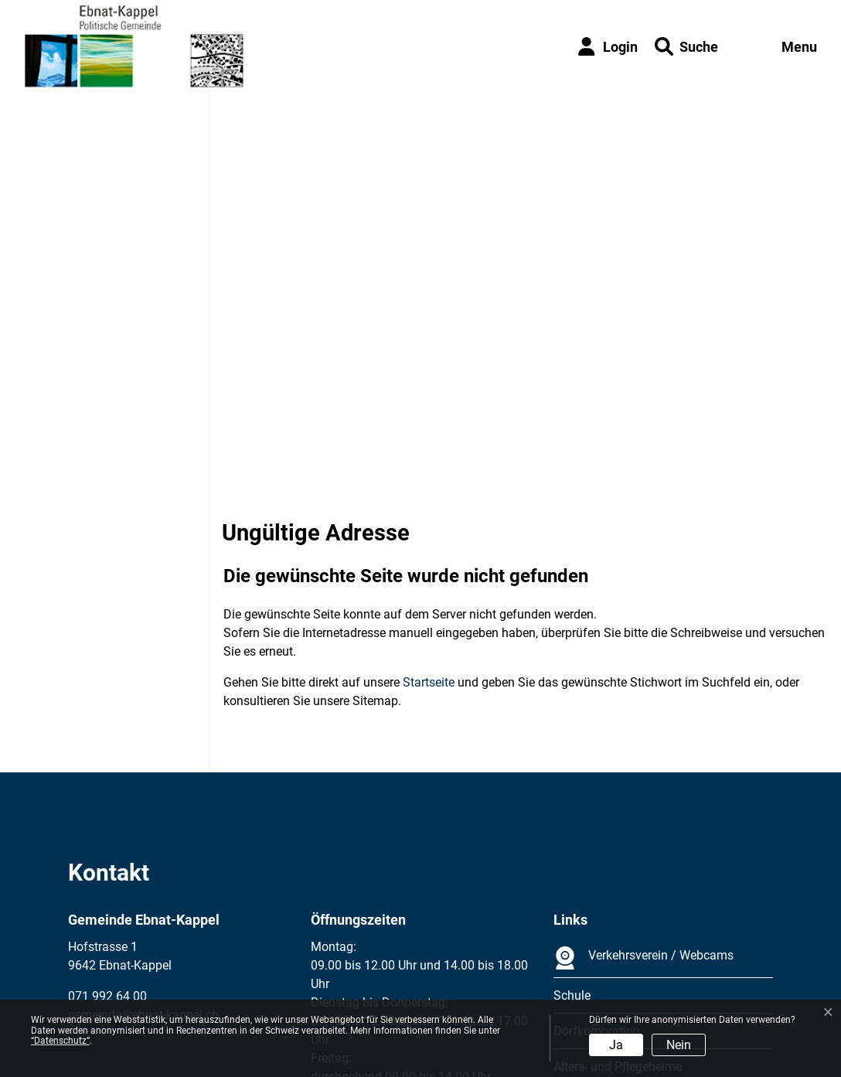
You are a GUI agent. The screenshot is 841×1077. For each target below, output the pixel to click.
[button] (686, 47)
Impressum (98, 993)
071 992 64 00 (107, 857)
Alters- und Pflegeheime (617, 927)
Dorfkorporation (596, 891)
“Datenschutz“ (60, 1040)
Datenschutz (172, 993)
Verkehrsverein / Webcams (643, 818)
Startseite (429, 543)
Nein (678, 1045)
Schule (572, 856)
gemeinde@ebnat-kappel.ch (143, 875)
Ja (616, 1045)
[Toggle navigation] (784, 47)
